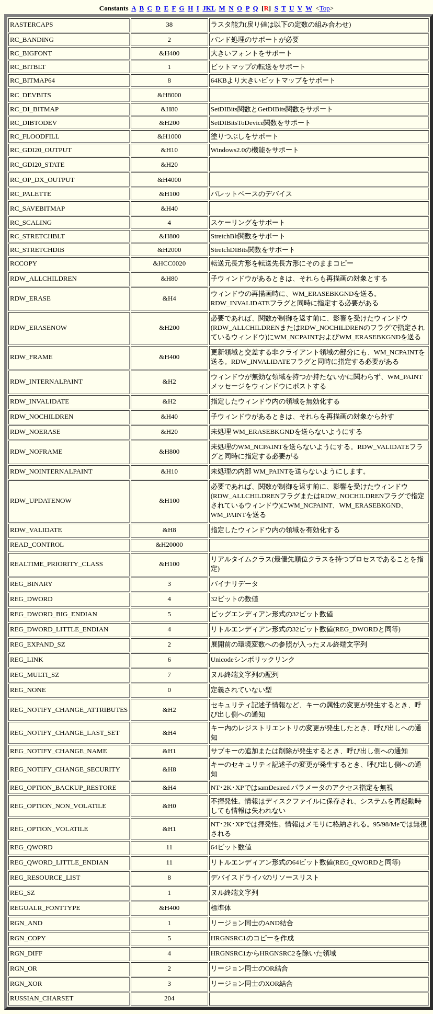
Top (325, 8)
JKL (208, 8)
